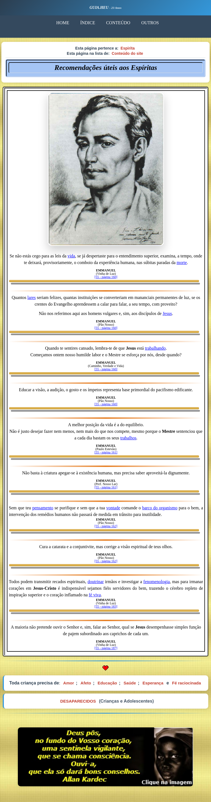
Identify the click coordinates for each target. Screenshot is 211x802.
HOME (62, 22)
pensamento (42, 507)
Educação (107, 683)
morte (182, 262)
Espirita (128, 48)
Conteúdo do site (127, 53)
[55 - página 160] (106, 277)
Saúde (130, 683)
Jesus (167, 313)
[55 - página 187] (106, 648)
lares (31, 297)
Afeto (85, 683)
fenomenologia (156, 581)
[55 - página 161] (106, 452)
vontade (113, 507)
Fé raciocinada (186, 683)
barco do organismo (159, 507)
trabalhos (128, 438)
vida (71, 256)
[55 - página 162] (106, 526)
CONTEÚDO (118, 22)
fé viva (95, 594)
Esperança (153, 683)
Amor (68, 683)
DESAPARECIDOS (78, 701)
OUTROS (150, 22)
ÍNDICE (87, 22)
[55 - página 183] (106, 606)
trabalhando (155, 348)
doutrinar (96, 581)
